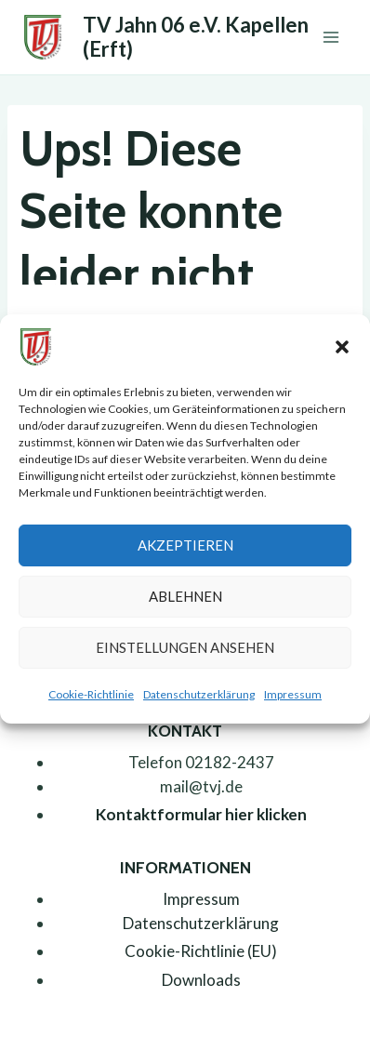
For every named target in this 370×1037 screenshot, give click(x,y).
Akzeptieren (185, 545)
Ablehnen (185, 596)
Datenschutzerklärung (199, 694)
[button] (342, 347)
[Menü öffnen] (330, 36)
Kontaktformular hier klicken (201, 814)
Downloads (201, 980)
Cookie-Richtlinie (91, 694)
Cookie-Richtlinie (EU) (201, 951)
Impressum (293, 694)
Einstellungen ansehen (185, 647)
